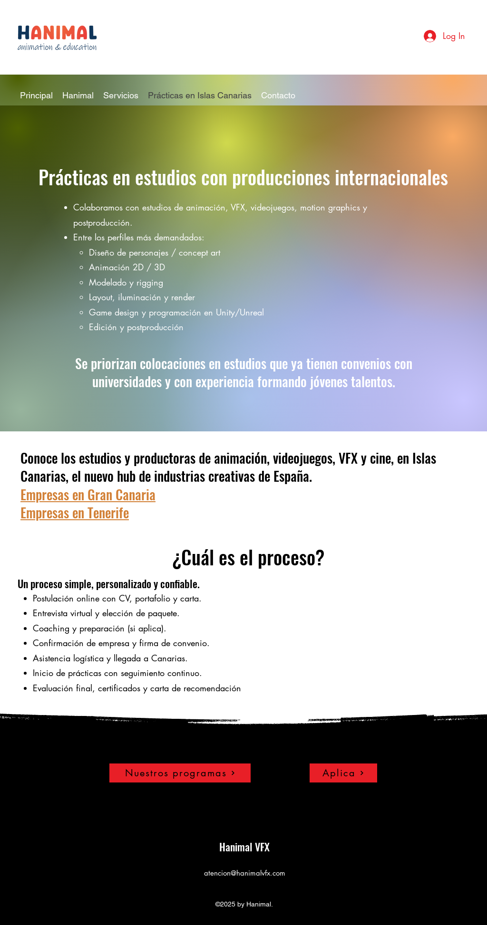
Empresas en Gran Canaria (88, 494)
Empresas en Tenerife (74, 512)
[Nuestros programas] (180, 772)
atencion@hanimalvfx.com (244, 872)
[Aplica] (343, 772)
